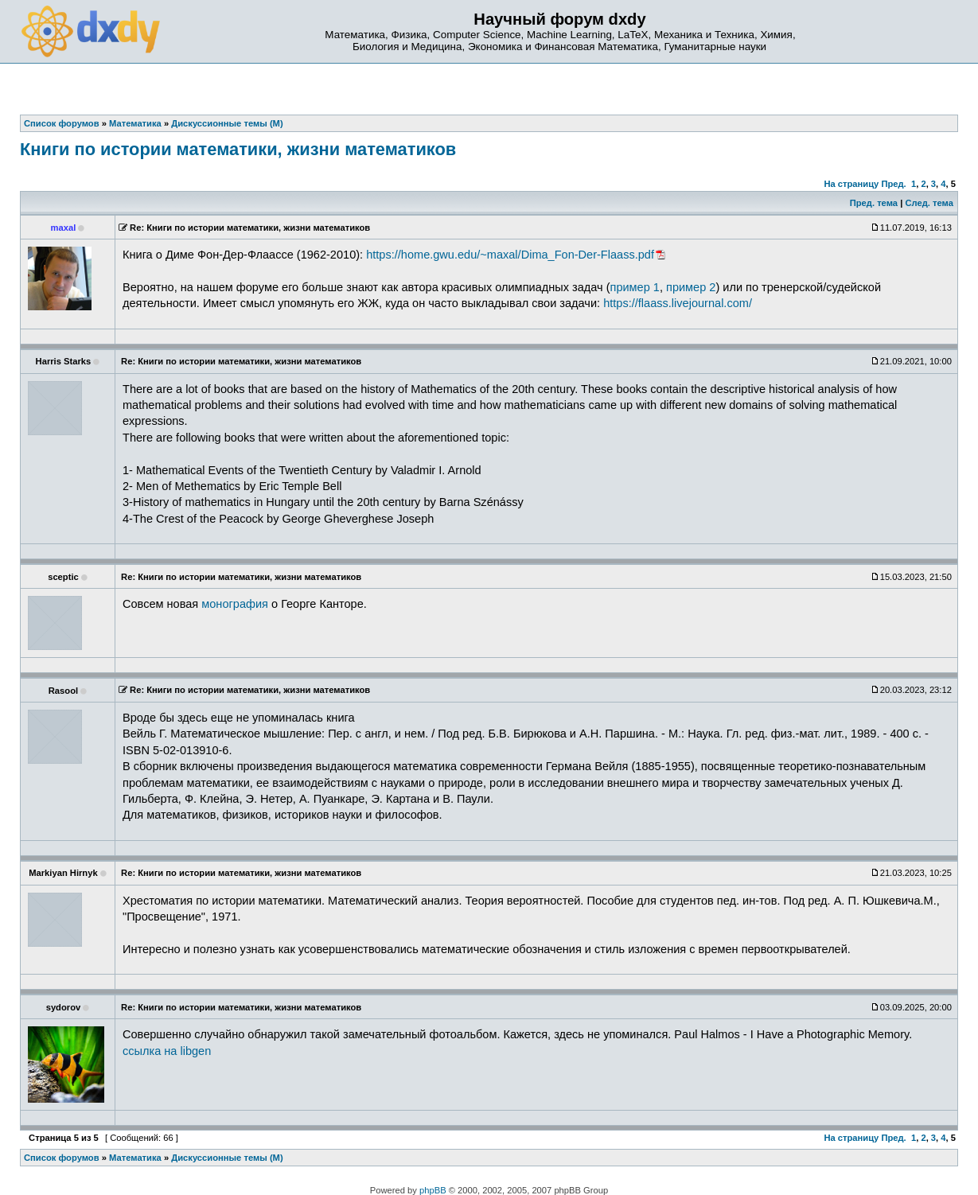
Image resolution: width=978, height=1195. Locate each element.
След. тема (929, 203)
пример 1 (635, 287)
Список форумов (61, 1157)
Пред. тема (874, 203)
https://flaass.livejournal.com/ (677, 303)
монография (234, 604)
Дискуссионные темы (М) (226, 1157)
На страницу (851, 184)
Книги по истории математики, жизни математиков (238, 149)
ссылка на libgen (167, 1051)
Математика (135, 1157)
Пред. (893, 184)
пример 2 (690, 287)
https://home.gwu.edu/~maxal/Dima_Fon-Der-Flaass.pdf (510, 254)
